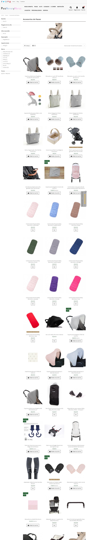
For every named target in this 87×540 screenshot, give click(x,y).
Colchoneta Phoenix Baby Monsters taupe (76, 224)
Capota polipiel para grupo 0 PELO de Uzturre (76, 372)
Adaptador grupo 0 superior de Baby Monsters (54, 520)
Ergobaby (6, 55)
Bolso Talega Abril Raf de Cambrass (75, 113)
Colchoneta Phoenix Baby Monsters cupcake (33, 298)
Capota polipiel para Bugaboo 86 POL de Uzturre (33, 409)
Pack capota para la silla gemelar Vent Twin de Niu (76, 150)
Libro (5, 27)
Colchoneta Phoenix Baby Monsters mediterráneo (54, 224)
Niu (4, 65)
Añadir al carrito (33, 82)
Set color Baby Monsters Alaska (54, 334)
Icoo (5, 57)
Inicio (14, 1)
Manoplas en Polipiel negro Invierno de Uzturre (54, 483)
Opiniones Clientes (82, 199)
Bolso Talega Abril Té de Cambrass (54, 113)
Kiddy (5, 59)
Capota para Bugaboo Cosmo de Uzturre (54, 187)
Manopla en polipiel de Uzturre (33, 519)
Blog (18, 1)
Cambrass (6, 53)
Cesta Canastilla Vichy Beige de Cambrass (54, 150)
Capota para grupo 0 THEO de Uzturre (33, 372)
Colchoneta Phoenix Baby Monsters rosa (76, 298)
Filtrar (27, 45)
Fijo (4, 21)
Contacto (22, 1)
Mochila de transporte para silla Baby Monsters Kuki (54, 409)
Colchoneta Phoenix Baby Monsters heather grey (54, 261)
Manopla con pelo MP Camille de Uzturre (54, 77)
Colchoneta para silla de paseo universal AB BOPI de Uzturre (75, 446)
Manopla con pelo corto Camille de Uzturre (75, 77)
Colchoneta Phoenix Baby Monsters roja (33, 335)
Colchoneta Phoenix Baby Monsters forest (33, 261)
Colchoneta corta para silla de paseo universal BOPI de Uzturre (75, 187)
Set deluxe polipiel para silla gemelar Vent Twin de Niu (32, 187)
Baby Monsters (7, 51)
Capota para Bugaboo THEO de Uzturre (76, 335)
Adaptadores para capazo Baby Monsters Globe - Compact (75, 409)
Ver (33, 230)
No (4, 33)
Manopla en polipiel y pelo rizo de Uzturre (76, 483)
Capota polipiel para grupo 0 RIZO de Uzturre (54, 372)
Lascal (5, 61)
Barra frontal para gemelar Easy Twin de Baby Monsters (76, 520)
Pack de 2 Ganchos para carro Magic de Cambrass (33, 446)
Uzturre (6, 67)
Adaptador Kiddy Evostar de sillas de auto (33, 483)
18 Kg (5, 45)
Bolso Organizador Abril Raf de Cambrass (33, 150)
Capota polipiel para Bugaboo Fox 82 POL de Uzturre (33, 77)
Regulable (6, 39)
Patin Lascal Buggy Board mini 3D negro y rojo (54, 446)
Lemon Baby (7, 63)
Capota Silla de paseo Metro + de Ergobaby (33, 113)
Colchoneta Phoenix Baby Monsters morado (54, 298)
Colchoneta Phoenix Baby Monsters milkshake (33, 224)
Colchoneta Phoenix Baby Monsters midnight (76, 261)
